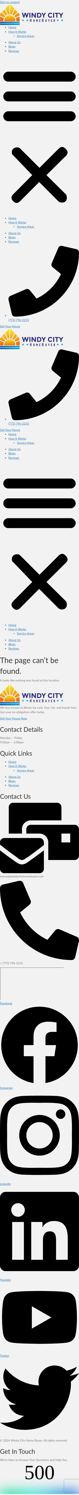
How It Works (17, 31)
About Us (14, 42)
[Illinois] (32, 983)
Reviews (13, 51)
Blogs (11, 46)
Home (12, 27)
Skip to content (10, 2)
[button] (39, 135)
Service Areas (25, 36)
